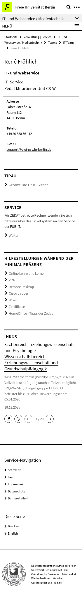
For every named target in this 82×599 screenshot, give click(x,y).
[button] (9, 418)
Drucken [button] (13, 526)
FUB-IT (15, 226)
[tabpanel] (41, 112)
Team (11, 477)
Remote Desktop (21, 286)
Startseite (10, 37)
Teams (52, 42)
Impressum (15, 484)
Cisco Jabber (18, 293)
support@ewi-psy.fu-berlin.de (29, 149)
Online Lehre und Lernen (27, 273)
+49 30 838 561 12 (19, 133)
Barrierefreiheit (18, 498)
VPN (12, 280)
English (13, 533)
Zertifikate (17, 306)
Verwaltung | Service (37, 37)
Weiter (14, 235)
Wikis (13, 300)
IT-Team (68, 42)
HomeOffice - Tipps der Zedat (31, 313)
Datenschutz (16, 491)
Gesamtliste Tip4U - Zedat (28, 184)
